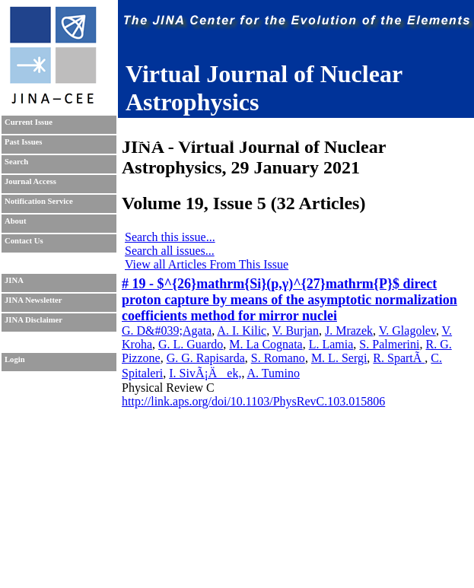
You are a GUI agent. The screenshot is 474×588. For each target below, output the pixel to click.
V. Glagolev (407, 330)
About (15, 221)
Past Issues (23, 142)
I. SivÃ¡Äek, (205, 373)
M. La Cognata (265, 344)
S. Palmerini (389, 344)
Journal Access (30, 181)
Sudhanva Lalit (224, 124)
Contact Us (24, 241)
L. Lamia (331, 344)
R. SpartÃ (399, 357)
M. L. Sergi (339, 357)
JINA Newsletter (33, 300)
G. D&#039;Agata (167, 330)
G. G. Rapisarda (206, 357)
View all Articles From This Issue (206, 264)
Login (15, 359)
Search (16, 161)
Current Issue (28, 122)
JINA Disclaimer (33, 320)
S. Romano (278, 357)
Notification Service (39, 201)
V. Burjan (295, 330)
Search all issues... (170, 250)
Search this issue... (170, 236)
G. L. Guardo (190, 344)
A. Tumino (273, 373)
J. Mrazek (349, 330)
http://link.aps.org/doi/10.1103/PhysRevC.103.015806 (253, 401)
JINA (14, 280)
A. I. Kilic (241, 330)
